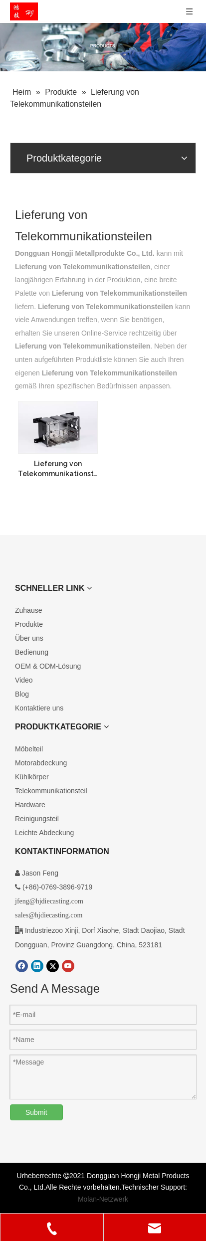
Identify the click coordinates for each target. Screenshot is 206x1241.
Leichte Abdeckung (44, 833)
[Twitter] (52, 966)
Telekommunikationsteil (51, 791)
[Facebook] (21, 966)
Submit (36, 1112)
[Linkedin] (37, 966)
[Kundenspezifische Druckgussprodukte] (103, 47)
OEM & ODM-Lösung (48, 666)
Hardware (30, 805)
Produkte (29, 624)
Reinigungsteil (37, 819)
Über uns (29, 638)
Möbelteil (29, 749)
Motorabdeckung (41, 763)
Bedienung (31, 652)
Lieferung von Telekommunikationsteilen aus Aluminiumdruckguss (58, 469)
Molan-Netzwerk (103, 1199)
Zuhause (28, 610)
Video (24, 680)
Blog (22, 694)
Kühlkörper (32, 777)
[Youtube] (68, 966)
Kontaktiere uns (39, 708)
